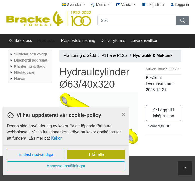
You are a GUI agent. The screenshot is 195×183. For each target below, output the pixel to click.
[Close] (123, 114)
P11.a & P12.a (114, 55)
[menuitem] (29, 54)
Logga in (179, 5)
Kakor (56, 138)
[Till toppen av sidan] (185, 168)
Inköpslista (153, 5)
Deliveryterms (112, 40)
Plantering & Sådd (79, 55)
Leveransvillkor (143, 40)
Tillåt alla (96, 154)
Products (46, 40)
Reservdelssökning (78, 40)
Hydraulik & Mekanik (153, 55)
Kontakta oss (20, 40)
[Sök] (137, 20)
